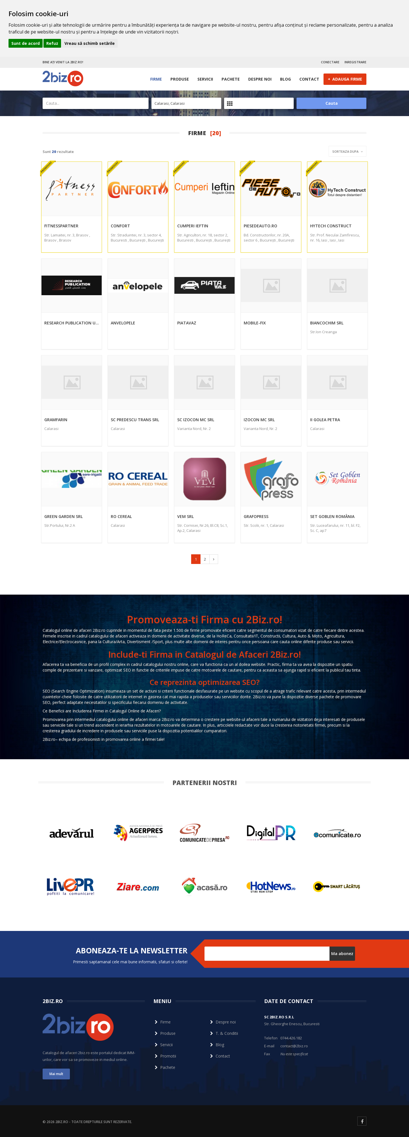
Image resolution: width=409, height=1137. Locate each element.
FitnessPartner (61, 225)
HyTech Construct (331, 225)
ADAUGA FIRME (345, 79)
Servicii (205, 79)
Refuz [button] (52, 43)
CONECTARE (330, 62)
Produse (179, 79)
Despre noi (260, 79)
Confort (120, 225)
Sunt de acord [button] (25, 43)
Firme (156, 79)
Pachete (231, 79)
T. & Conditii (223, 1033)
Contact (309, 79)
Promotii (164, 1056)
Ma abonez (342, 953)
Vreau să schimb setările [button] (89, 43)
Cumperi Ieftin (192, 225)
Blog (285, 79)
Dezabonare (215, 963)
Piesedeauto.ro (260, 225)
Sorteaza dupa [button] (347, 151)
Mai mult (56, 1073)
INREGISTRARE (355, 62)
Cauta (331, 103)
